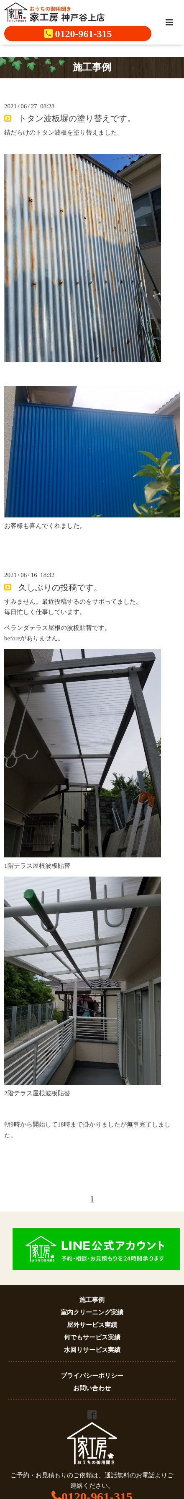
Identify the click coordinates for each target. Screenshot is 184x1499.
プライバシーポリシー (92, 1375)
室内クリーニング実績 (92, 1312)
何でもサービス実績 (92, 1337)
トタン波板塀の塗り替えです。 (76, 118)
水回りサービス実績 (92, 1350)
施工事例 (92, 1300)
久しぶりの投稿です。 (60, 587)
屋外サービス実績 (92, 1325)
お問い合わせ (92, 1388)
